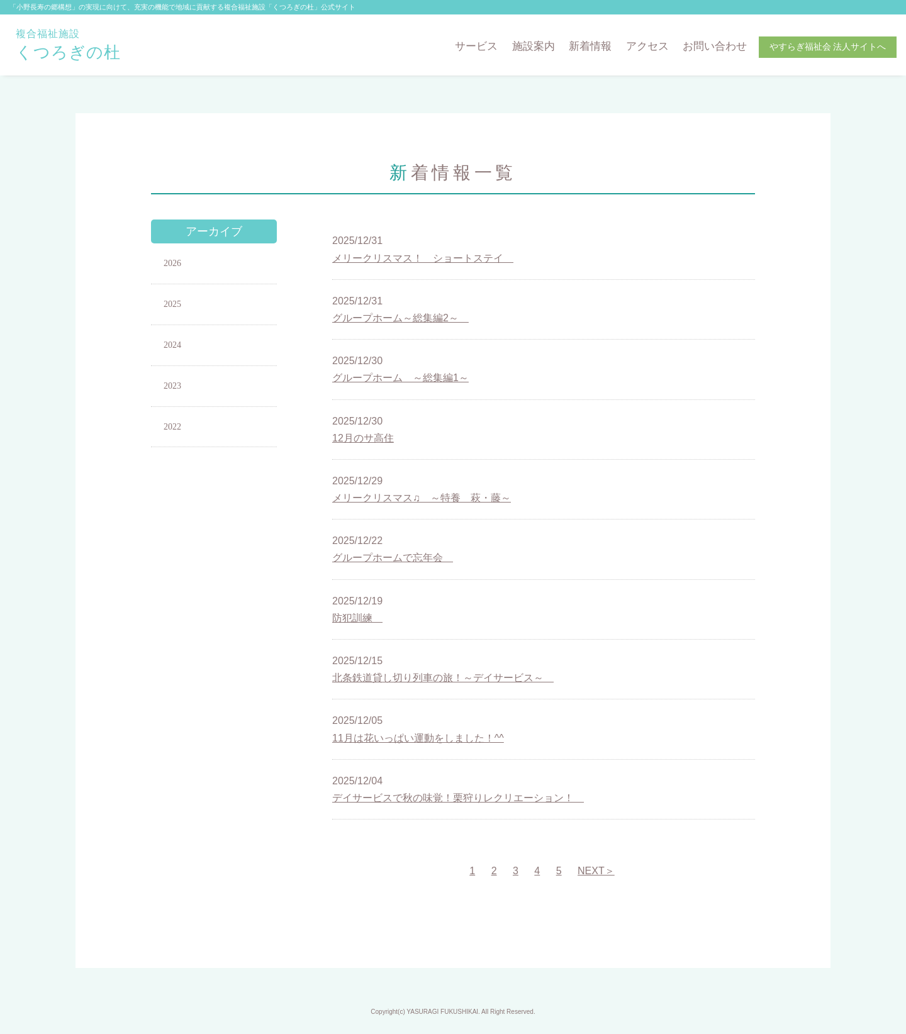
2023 (172, 386)
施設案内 (533, 46)
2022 (172, 426)
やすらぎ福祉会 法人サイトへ (827, 47)
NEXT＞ (596, 870)
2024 (172, 345)
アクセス (647, 46)
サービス (476, 46)
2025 (172, 304)
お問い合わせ (715, 46)
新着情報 (590, 46)
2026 (172, 263)
